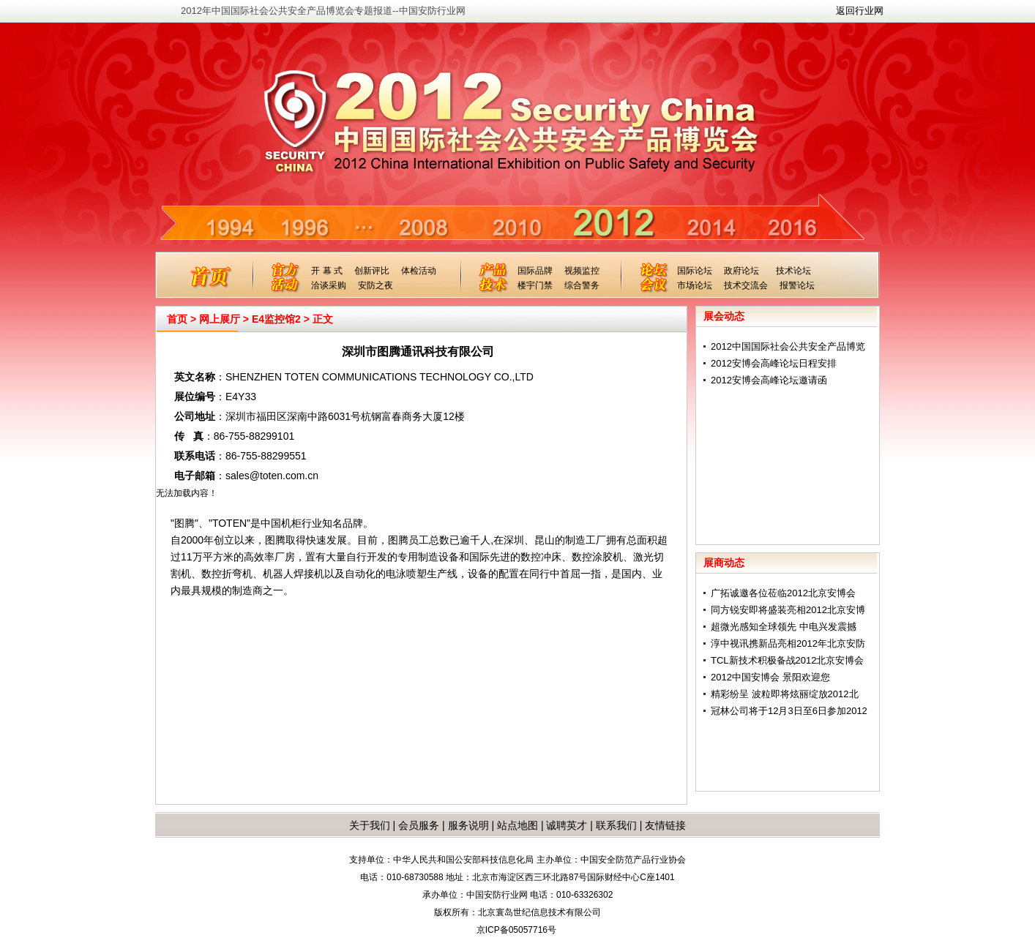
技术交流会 (746, 285)
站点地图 (516, 825)
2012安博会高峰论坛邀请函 (769, 380)
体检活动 (418, 271)
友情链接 (665, 825)
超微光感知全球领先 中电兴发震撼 (783, 626)
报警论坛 (797, 285)
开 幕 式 (327, 271)
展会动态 (723, 316)
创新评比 (371, 271)
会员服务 (418, 825)
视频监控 (581, 271)
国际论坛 (694, 271)
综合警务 (581, 285)
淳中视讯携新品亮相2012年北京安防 (788, 643)
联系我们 (616, 825)
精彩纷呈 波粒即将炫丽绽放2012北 (785, 693)
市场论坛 (694, 285)
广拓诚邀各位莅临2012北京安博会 (783, 593)
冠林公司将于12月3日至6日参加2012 (789, 710)
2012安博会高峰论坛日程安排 (774, 363)
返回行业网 (859, 10)
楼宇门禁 (535, 285)
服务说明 (468, 825)
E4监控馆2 (276, 319)
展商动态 (723, 562)
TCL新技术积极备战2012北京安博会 (787, 660)
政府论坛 (741, 271)
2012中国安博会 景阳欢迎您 (770, 677)
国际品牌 (535, 271)
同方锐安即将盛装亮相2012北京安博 (788, 609)
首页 (177, 319)
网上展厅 (219, 319)
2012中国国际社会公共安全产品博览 (788, 346)
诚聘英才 (566, 825)
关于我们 (369, 825)
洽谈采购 (328, 285)
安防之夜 (375, 285)
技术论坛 (793, 271)
